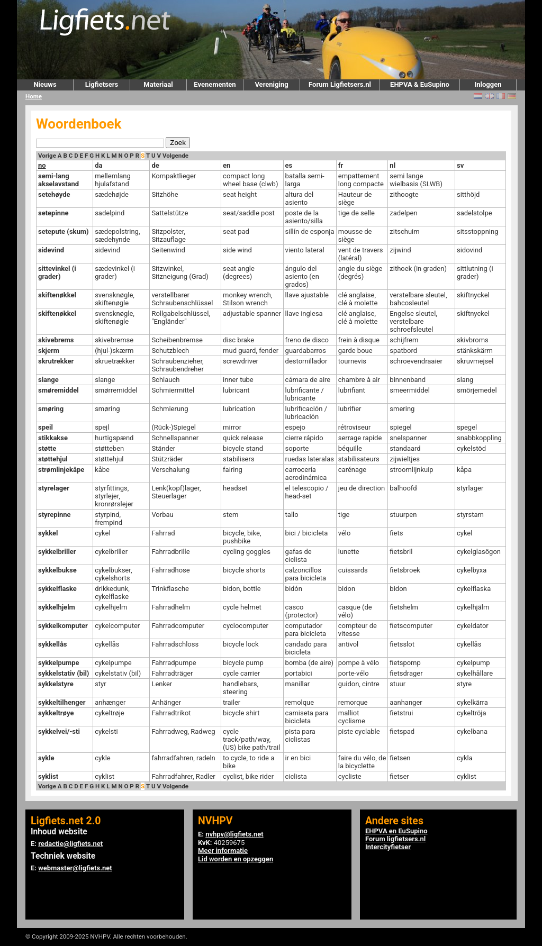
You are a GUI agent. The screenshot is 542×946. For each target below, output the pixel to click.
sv (460, 165)
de (155, 165)
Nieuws (44, 84)
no (42, 165)
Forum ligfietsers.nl (395, 839)
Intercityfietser (388, 847)
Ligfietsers (101, 84)
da (98, 165)
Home (33, 96)
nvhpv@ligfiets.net (234, 834)
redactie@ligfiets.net (70, 844)
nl (392, 165)
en (226, 165)
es (289, 165)
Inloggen (487, 84)
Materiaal (158, 84)
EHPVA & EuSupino (419, 84)
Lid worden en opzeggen (235, 859)
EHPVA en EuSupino (396, 831)
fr (340, 165)
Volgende (175, 155)
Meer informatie (223, 850)
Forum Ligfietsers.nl (340, 84)
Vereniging (271, 84)
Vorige (47, 155)
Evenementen (215, 84)
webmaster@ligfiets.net (75, 868)
